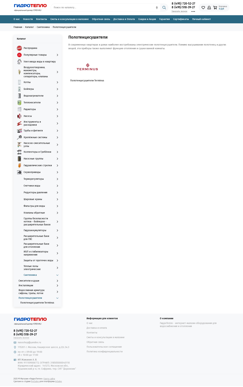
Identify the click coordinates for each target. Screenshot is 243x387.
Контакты (41, 19)
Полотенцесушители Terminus (37, 302)
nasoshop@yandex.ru (29, 342)
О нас (17, 19)
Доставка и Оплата (124, 19)
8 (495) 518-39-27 (183, 7)
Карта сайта (49, 379)
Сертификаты (181, 19)
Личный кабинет (201, 19)
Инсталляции (39, 285)
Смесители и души (39, 280)
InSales (58, 381)
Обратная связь (101, 19)
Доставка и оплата (97, 327)
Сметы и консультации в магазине (69, 19)
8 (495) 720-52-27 (183, 3)
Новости (28, 19)
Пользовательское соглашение (104, 346)
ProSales (35, 381)
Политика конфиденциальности (105, 351)
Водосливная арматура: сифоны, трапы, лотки (39, 292)
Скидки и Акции (147, 19)
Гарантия (164, 19)
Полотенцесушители (39, 298)
